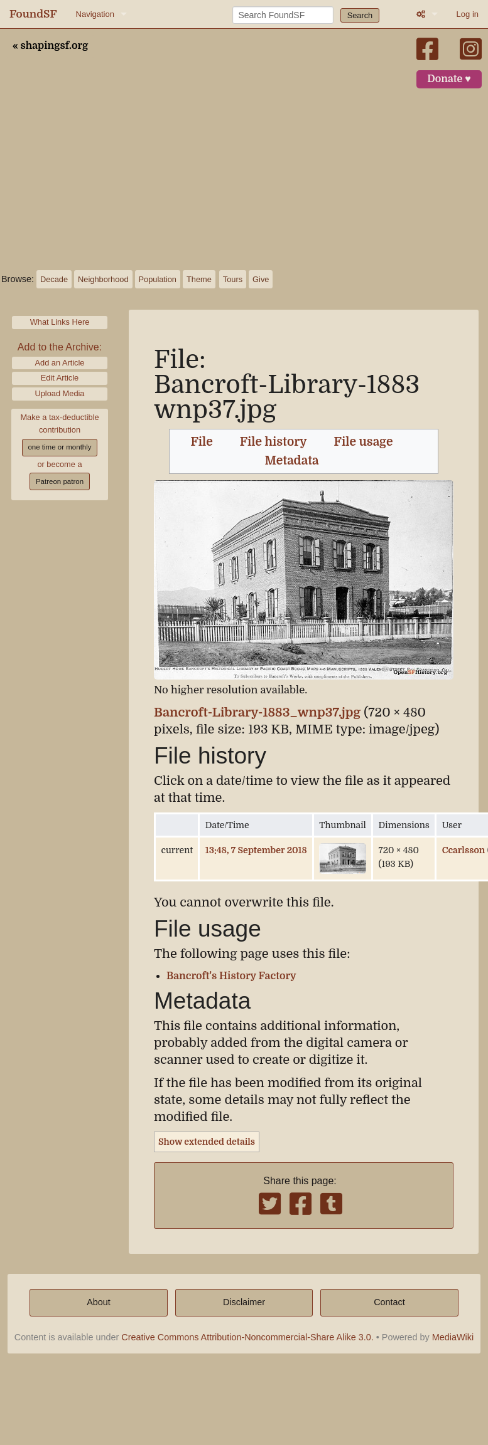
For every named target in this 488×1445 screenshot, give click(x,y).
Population (157, 279)
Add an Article (60, 362)
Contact (389, 1302)
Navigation (95, 14)
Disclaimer (244, 1302)
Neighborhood (103, 279)
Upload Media (60, 393)
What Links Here (60, 322)
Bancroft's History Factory (231, 976)
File (201, 442)
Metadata (292, 461)
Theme (199, 279)
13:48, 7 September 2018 (256, 850)
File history (273, 442)
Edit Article (60, 377)
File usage (363, 442)
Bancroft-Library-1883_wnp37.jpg (257, 712)
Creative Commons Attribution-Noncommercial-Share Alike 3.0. (247, 1337)
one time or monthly (59, 447)
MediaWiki (453, 1337)
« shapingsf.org (50, 45)
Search (360, 15)
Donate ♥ (449, 79)
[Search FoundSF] (282, 15)
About (99, 1302)
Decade (54, 279)
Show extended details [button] (206, 1142)
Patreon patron (60, 481)
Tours (232, 279)
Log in (468, 14)
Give (260, 279)
